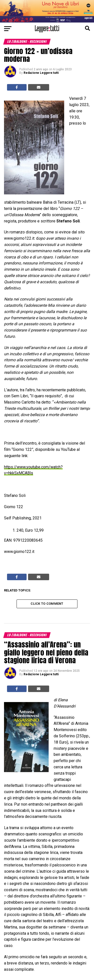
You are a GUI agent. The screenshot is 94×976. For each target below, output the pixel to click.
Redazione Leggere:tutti (41, 73)
